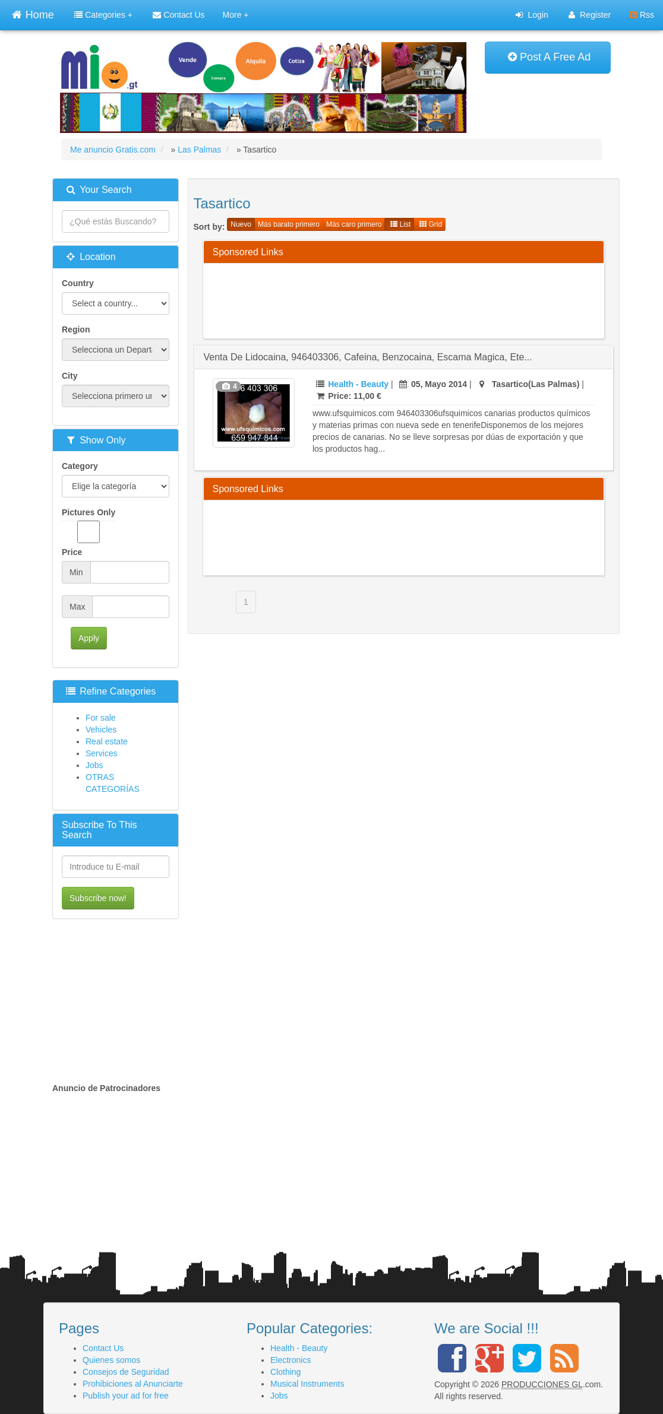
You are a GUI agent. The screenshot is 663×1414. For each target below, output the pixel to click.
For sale (101, 717)
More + (236, 15)
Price (72, 552)
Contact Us (178, 15)
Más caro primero (353, 224)
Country (78, 283)
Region (76, 329)
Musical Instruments (307, 1383)
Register (590, 15)
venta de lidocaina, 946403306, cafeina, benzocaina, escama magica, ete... (368, 357)
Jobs (94, 765)
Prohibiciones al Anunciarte (133, 1383)
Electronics (290, 1360)
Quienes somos (111, 1360)
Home (32, 13)
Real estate (107, 741)
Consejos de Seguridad (126, 1372)
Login (532, 15)
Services (102, 753)
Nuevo (241, 224)
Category (80, 466)
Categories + (103, 15)
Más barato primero (289, 224)
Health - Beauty (358, 384)
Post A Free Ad (549, 57)
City (69, 376)
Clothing (285, 1372)
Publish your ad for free (126, 1395)
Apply (88, 638)
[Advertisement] (429, 299)
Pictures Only (88, 525)
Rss (642, 15)
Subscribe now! (98, 898)
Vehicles (101, 729)
